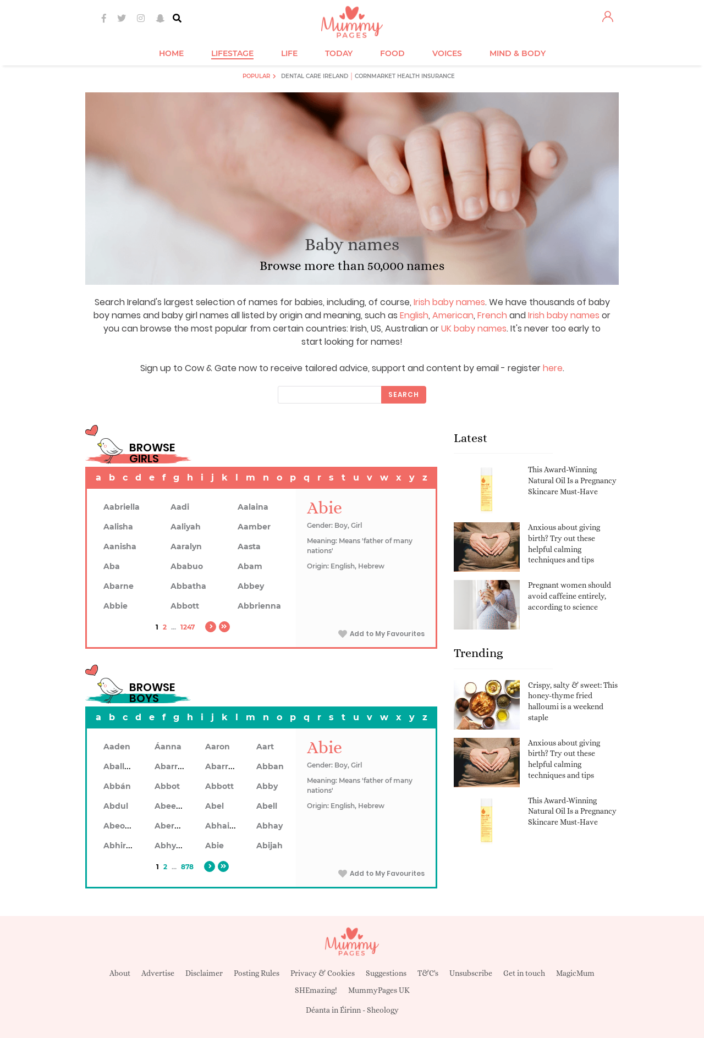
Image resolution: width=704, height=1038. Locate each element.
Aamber (254, 527)
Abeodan (122, 826)
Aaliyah (185, 527)
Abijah (269, 846)
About (119, 973)
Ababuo (186, 566)
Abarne (118, 586)
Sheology (383, 1010)
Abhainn (222, 826)
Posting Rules (256, 973)
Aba (111, 566)
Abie (214, 846)
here (553, 368)
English (414, 315)
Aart (265, 747)
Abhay (269, 826)
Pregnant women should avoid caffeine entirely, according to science (569, 596)
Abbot (167, 786)
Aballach (121, 766)
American (453, 315)
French (492, 315)
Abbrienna (259, 606)
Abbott (184, 606)
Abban (270, 766)
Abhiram (121, 846)
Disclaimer (204, 973)
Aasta (249, 546)
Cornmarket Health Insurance (405, 76)
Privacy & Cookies (322, 973)
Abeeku (170, 806)
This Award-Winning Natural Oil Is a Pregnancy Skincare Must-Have (572, 480)
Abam (250, 566)
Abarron (222, 766)
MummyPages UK (379, 990)
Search (403, 394)
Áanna (168, 747)
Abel (214, 806)
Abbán (117, 786)
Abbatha (188, 586)
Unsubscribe (470, 973)
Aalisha (118, 527)
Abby (267, 786)
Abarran (171, 766)
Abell (266, 806)
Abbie (115, 606)
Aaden (116, 747)
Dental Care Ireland (314, 76)
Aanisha (119, 546)
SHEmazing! (316, 990)
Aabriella (121, 507)
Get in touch (524, 973)
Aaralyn (186, 546)
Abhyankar (177, 846)
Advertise (157, 973)
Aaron (217, 747)
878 (187, 867)
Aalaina (253, 507)
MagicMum (575, 973)
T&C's (427, 973)
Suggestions (386, 973)
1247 (187, 627)
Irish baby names (449, 302)
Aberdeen (175, 826)
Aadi (179, 507)
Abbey (251, 586)
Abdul (115, 806)
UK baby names (474, 328)
